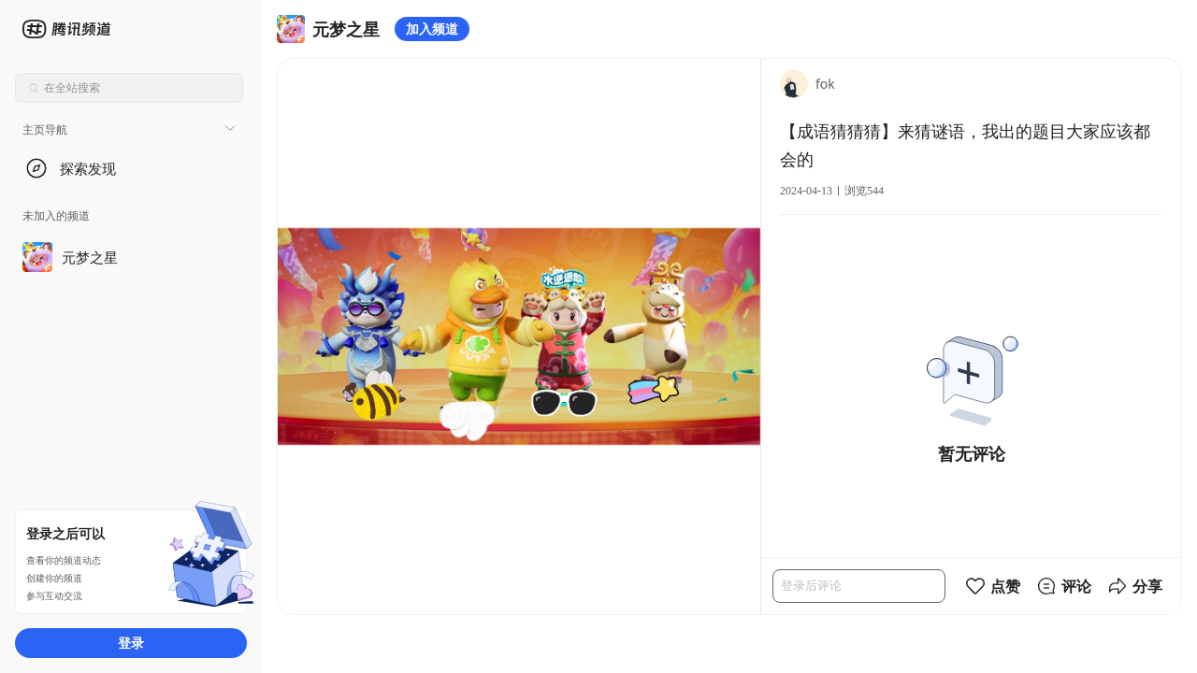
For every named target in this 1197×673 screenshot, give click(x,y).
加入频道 (432, 28)
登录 (131, 643)
